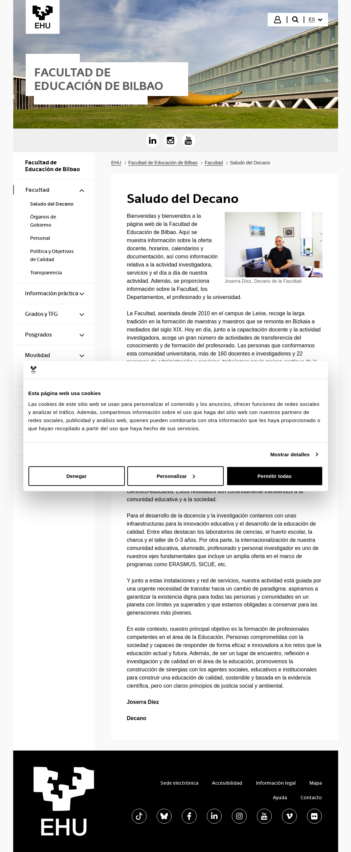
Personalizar (176, 476)
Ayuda (280, 797)
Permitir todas (275, 476)
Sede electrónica (179, 783)
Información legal (276, 783)
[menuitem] (315, 19)
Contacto (311, 797)
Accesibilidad (227, 783)
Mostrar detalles (290, 454)
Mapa (315, 783)
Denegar (76, 476)
